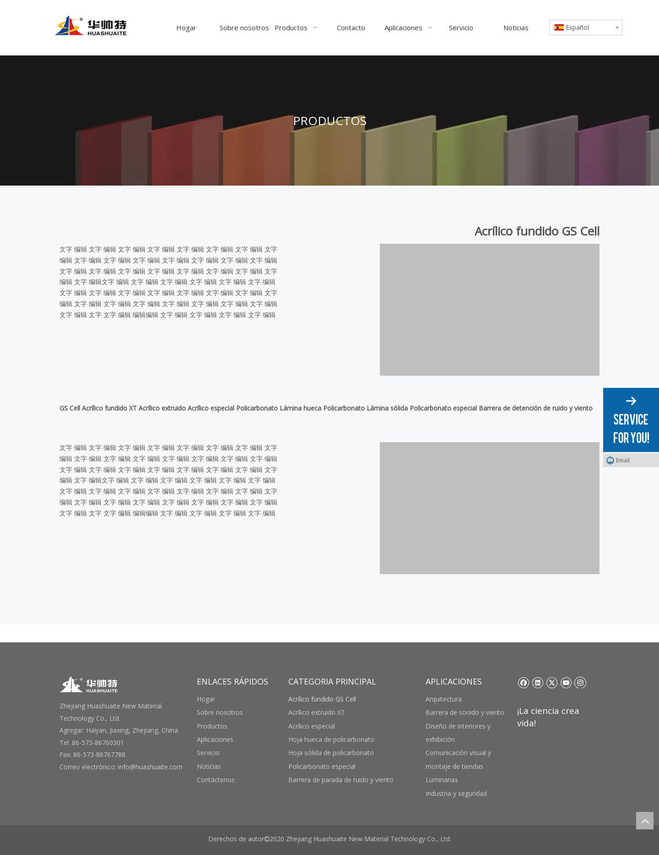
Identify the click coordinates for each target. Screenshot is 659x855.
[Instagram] (580, 682)
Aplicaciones (215, 739)
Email (623, 460)
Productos (212, 726)
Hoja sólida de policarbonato (331, 752)
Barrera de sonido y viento (465, 712)
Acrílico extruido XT (316, 712)
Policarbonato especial (322, 766)
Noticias (209, 766)
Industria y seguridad (456, 793)
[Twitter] (551, 682)
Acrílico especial (311, 726)
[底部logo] (89, 684)
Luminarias (442, 779)
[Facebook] (523, 682)
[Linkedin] (537, 682)
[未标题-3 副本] (490, 310)
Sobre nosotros (220, 712)
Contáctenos (216, 779)
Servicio (208, 752)
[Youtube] (566, 682)
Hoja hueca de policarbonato (331, 739)
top (645, 820)
